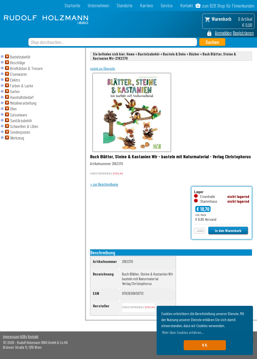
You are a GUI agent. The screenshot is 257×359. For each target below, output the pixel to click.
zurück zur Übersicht (102, 68)
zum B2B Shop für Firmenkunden (228, 6)
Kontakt (186, 5)
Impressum (11, 336)
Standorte (125, 5)
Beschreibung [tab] (102, 252)
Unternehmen (98, 5)
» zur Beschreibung (104, 184)
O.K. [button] (205, 345)
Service (167, 5)
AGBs (23, 336)
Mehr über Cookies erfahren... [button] (183, 332)
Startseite (72, 5)
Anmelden (223, 33)
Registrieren (243, 33)
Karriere (146, 5)
